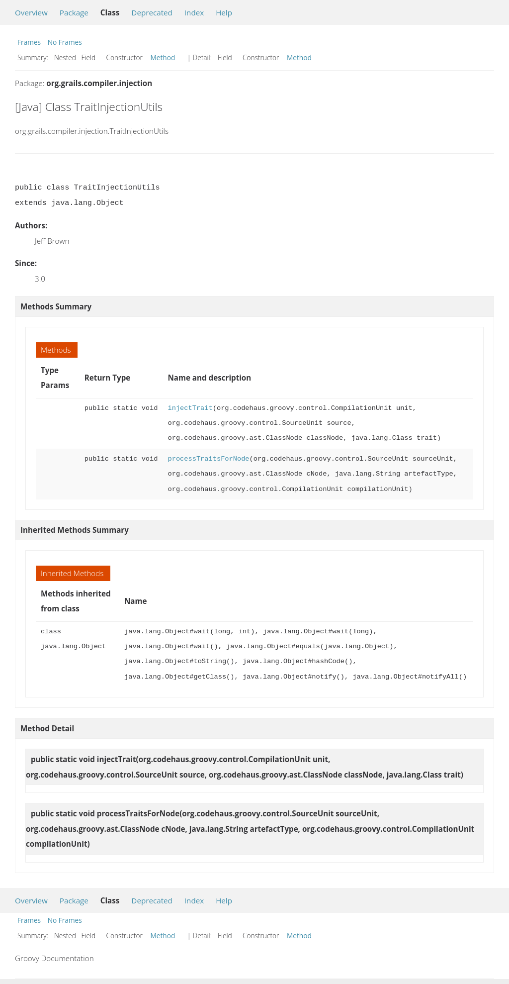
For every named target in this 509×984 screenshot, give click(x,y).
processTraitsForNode (208, 459)
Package (74, 12)
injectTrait (190, 408)
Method (163, 57)
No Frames (65, 42)
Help (224, 12)
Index (194, 12)
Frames (29, 42)
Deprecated (151, 12)
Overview (31, 12)
